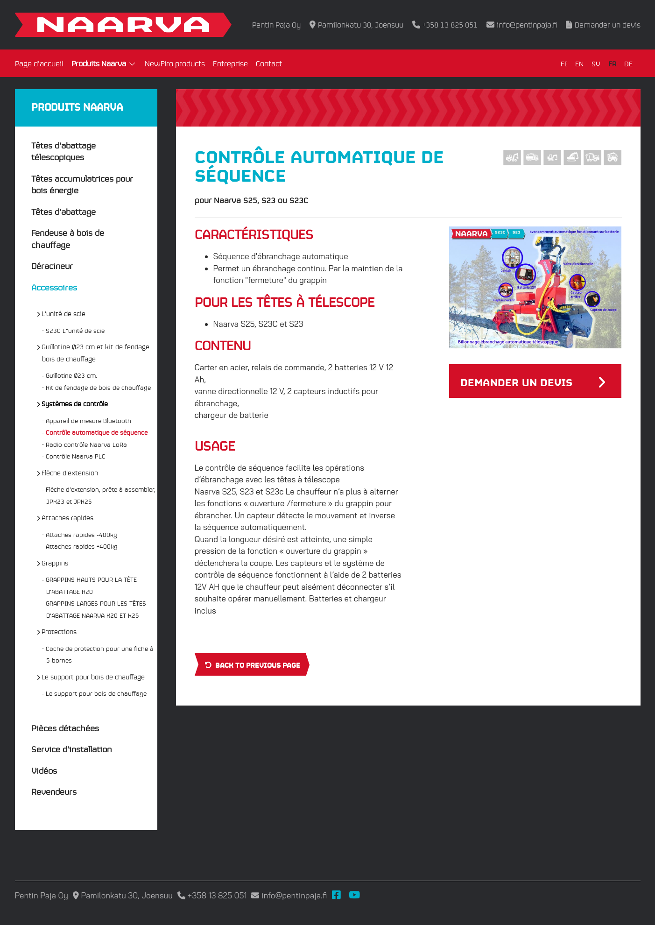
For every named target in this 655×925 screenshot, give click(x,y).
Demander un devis (608, 24)
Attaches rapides (67, 517)
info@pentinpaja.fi (527, 24)
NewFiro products (175, 63)
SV (596, 63)
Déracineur (52, 265)
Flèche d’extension (70, 472)
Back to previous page (251, 664)
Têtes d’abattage (63, 211)
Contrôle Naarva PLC (76, 456)
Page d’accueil (39, 63)
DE (628, 63)
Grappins (55, 562)
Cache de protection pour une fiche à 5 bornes (100, 654)
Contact (269, 63)
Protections (59, 631)
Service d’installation (71, 749)
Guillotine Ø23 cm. (71, 375)
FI (564, 63)
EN (579, 63)
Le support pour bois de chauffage (93, 676)
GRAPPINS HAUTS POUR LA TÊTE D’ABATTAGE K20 (91, 585)
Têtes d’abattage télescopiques (63, 151)
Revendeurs (54, 791)
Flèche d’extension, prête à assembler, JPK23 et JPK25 (100, 495)
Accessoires (54, 287)
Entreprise (230, 63)
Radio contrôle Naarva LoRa (86, 444)
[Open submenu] (132, 64)
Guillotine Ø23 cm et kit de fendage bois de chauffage (95, 352)
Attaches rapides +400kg (82, 546)
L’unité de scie (63, 313)
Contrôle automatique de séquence (97, 432)
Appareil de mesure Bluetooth (88, 420)
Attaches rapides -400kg (81, 534)
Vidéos (44, 770)
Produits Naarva (98, 63)
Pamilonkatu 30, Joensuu (360, 24)
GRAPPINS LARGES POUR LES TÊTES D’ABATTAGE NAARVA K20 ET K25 (96, 609)
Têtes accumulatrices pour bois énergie (82, 184)
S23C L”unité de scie (75, 330)
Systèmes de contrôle (75, 403)
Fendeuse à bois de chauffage (67, 238)
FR (612, 63)
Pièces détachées (65, 728)
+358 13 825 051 (450, 24)
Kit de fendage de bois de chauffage (98, 387)
